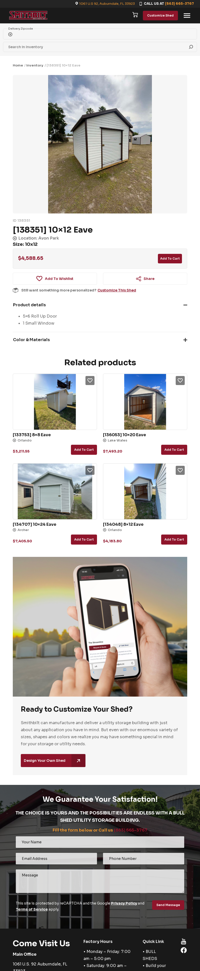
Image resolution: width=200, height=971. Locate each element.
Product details (29, 305)
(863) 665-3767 (179, 4)
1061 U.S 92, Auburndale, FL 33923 (107, 4)
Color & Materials (31, 339)
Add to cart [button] (84, 450)
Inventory (34, 65)
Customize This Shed (116, 290)
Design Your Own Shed (54, 760)
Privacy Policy (124, 903)
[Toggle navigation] (187, 16)
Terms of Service (32, 909)
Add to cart (170, 258)
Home (18, 65)
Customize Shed (160, 15)
